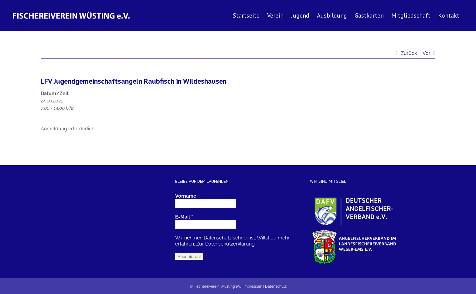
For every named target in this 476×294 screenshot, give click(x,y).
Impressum (252, 286)
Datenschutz (276, 286)
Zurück (409, 53)
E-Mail (184, 217)
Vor (426, 53)
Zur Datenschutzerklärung (225, 244)
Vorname (185, 196)
